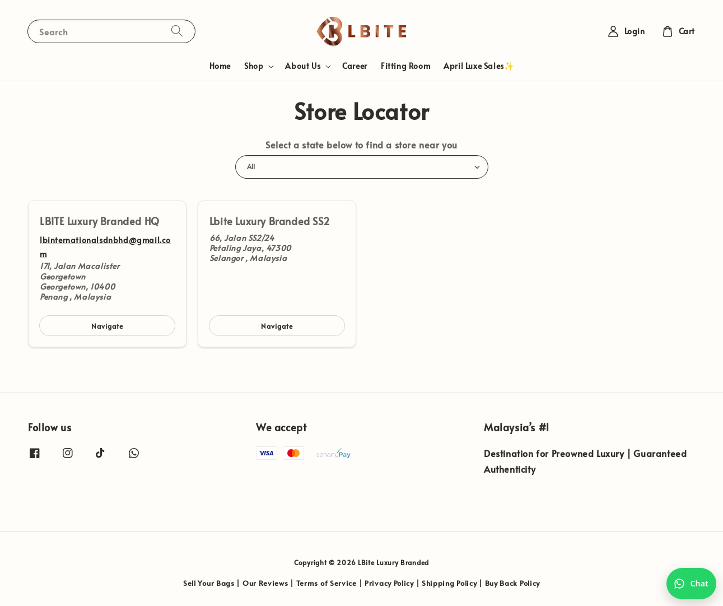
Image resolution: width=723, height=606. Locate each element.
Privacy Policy (389, 583)
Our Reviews (265, 583)
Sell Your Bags (209, 583)
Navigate (107, 325)
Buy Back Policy (512, 583)
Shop (253, 66)
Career (354, 65)
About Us (302, 66)
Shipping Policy (449, 583)
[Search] (177, 31)
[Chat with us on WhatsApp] (691, 583)
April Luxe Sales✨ (479, 65)
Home (220, 65)
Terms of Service (326, 583)
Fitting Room (405, 65)
